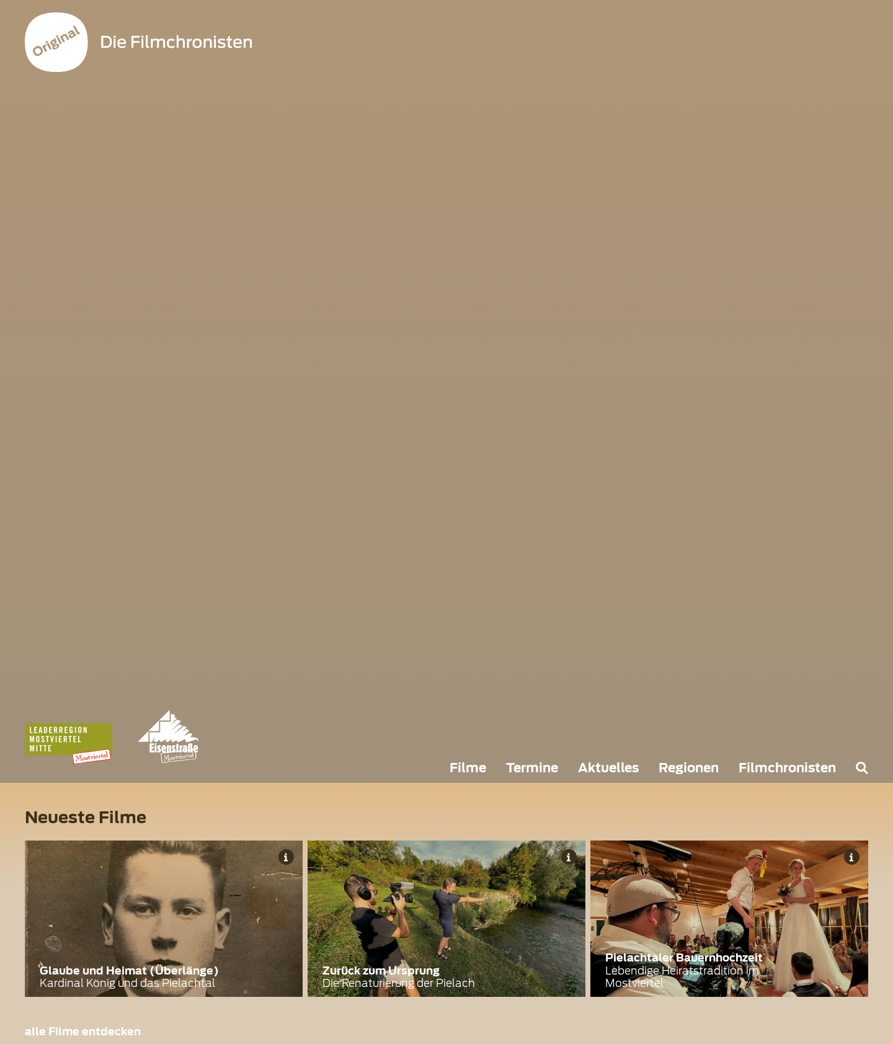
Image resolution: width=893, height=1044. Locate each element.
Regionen (689, 768)
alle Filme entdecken (83, 1031)
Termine (532, 768)
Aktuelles (608, 768)
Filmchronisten (787, 768)
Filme (468, 768)
